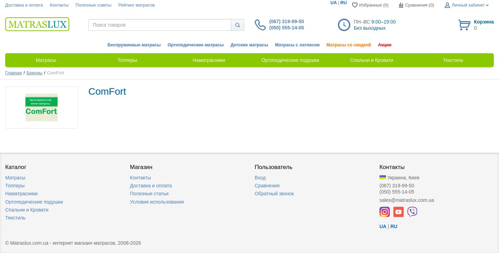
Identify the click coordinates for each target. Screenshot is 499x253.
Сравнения (267, 185)
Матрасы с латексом (297, 45)
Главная (13, 73)
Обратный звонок (274, 193)
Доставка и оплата (24, 5)
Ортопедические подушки (34, 202)
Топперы (15, 185)
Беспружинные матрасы (134, 45)
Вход (260, 177)
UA (334, 2)
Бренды (35, 73)
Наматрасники (21, 193)
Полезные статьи (149, 193)
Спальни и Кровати (27, 210)
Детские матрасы (249, 45)
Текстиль (15, 218)
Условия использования (157, 202)
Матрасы (15, 177)
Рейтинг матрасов (137, 5)
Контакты (59, 5)
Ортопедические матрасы (196, 45)
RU (343, 2)
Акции (385, 45)
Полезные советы (94, 5)
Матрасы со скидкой (348, 45)
